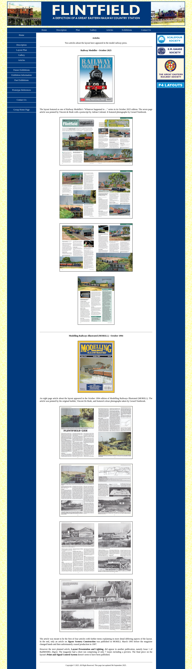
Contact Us (146, 30)
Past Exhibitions (21, 80)
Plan (78, 30)
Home (44, 30)
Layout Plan (21, 50)
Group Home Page (21, 109)
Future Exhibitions (21, 70)
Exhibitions (127, 30)
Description (61, 30)
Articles (109, 30)
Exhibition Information (21, 75)
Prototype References (21, 90)
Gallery (93, 30)
